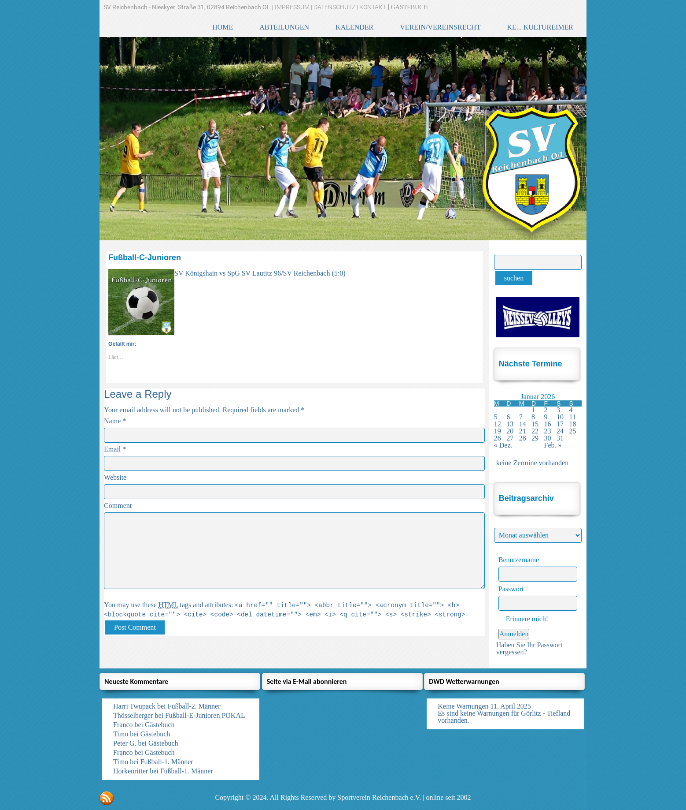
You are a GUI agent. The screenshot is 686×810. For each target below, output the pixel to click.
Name (112, 421)
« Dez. (503, 445)
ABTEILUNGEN (284, 27)
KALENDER (354, 27)
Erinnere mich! (523, 619)
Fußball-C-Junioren (144, 257)
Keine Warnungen (463, 706)
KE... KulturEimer (540, 27)
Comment (118, 505)
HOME (222, 27)
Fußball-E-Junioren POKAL (205, 715)
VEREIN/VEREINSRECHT (440, 27)
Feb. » (553, 445)
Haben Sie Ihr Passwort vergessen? (529, 648)
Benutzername (518, 560)
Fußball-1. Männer (166, 761)
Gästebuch (160, 724)
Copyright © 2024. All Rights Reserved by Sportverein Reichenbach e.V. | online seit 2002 (343, 797)
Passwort (511, 589)
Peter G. (124, 743)
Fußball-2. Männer (194, 706)
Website (115, 477)
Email (112, 449)
